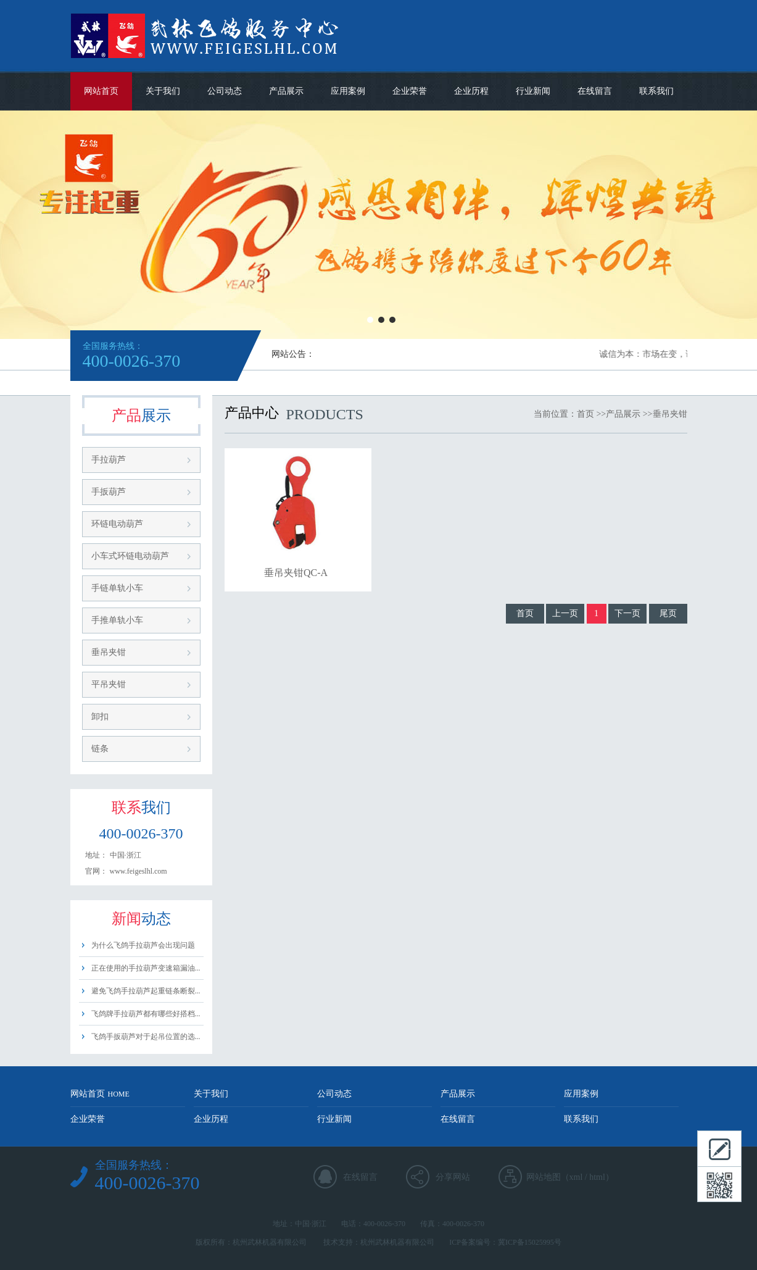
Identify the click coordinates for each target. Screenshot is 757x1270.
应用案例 (348, 91)
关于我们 (163, 91)
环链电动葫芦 (117, 523)
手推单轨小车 (117, 620)
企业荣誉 (409, 91)
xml (576, 1177)
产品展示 (286, 91)
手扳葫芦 (108, 491)
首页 (585, 414)
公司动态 (224, 91)
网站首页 (101, 91)
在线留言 (594, 91)
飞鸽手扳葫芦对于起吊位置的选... (146, 1036)
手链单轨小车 (117, 588)
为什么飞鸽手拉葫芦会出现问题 (143, 945)
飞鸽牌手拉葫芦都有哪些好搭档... (146, 1013)
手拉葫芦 (108, 459)
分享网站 (453, 1177)
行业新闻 (533, 91)
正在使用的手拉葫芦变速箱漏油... (146, 968)
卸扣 (100, 716)
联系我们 (656, 91)
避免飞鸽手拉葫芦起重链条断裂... (146, 991)
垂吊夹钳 (108, 652)
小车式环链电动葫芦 (130, 556)
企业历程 (471, 91)
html (597, 1177)
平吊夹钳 (108, 684)
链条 (100, 748)
